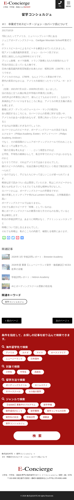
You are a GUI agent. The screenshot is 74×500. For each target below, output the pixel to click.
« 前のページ (11, 320)
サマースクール (13, 391)
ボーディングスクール (16, 385)
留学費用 (35, 411)
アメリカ (10, 352)
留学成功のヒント (14, 411)
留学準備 (48, 405)
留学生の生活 (12, 417)
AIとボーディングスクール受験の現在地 (31, 287)
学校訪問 (30, 417)
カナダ (25, 352)
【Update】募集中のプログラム (20, 405)
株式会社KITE (7, 454)
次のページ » (62, 320)
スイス (40, 352)
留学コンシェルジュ (14, 302)
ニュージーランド (14, 359)
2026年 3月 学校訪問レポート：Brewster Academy (37, 258)
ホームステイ (41, 385)
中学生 (23, 372)
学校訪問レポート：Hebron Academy (30, 278)
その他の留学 (35, 391)
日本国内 (35, 359)
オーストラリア (58, 352)
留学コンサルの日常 (56, 411)
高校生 (38, 372)
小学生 (9, 372)
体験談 (46, 417)
